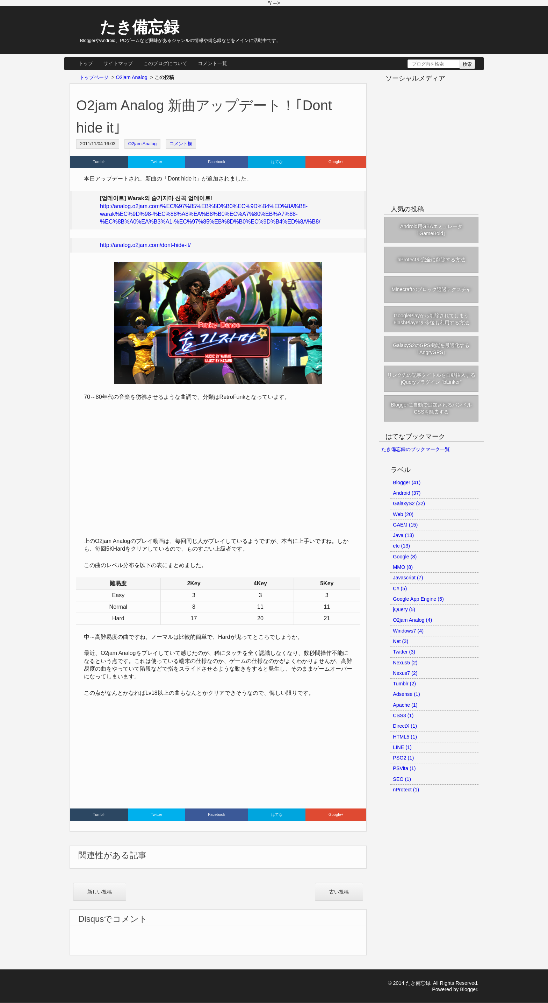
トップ (85, 63)
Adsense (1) (406, 694)
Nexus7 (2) (405, 673)
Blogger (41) (406, 482)
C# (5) (400, 588)
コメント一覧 (212, 63)
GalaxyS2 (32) (409, 503)
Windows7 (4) (408, 631)
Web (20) (403, 514)
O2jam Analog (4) (412, 620)
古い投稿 (339, 892)
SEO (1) (402, 779)
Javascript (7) (408, 577)
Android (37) (406, 493)
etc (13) (401, 546)
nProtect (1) (406, 789)
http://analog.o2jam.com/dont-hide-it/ (145, 245)
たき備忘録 (133, 27)
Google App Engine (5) (418, 599)
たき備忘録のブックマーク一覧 (415, 449)
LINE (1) (402, 747)
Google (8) (405, 556)
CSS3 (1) (403, 715)
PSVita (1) (404, 768)
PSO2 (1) (403, 758)
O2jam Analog (142, 143)
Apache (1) (405, 705)
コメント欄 (181, 143)
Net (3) (400, 641)
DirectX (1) (405, 726)
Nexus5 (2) (405, 662)
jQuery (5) (404, 609)
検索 (467, 64)
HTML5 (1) (405, 737)
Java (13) (403, 535)
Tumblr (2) (404, 683)
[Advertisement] (218, 754)
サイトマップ (118, 63)
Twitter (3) (404, 652)
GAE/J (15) (405, 525)
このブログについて (165, 63)
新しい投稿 (99, 892)
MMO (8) (403, 567)
